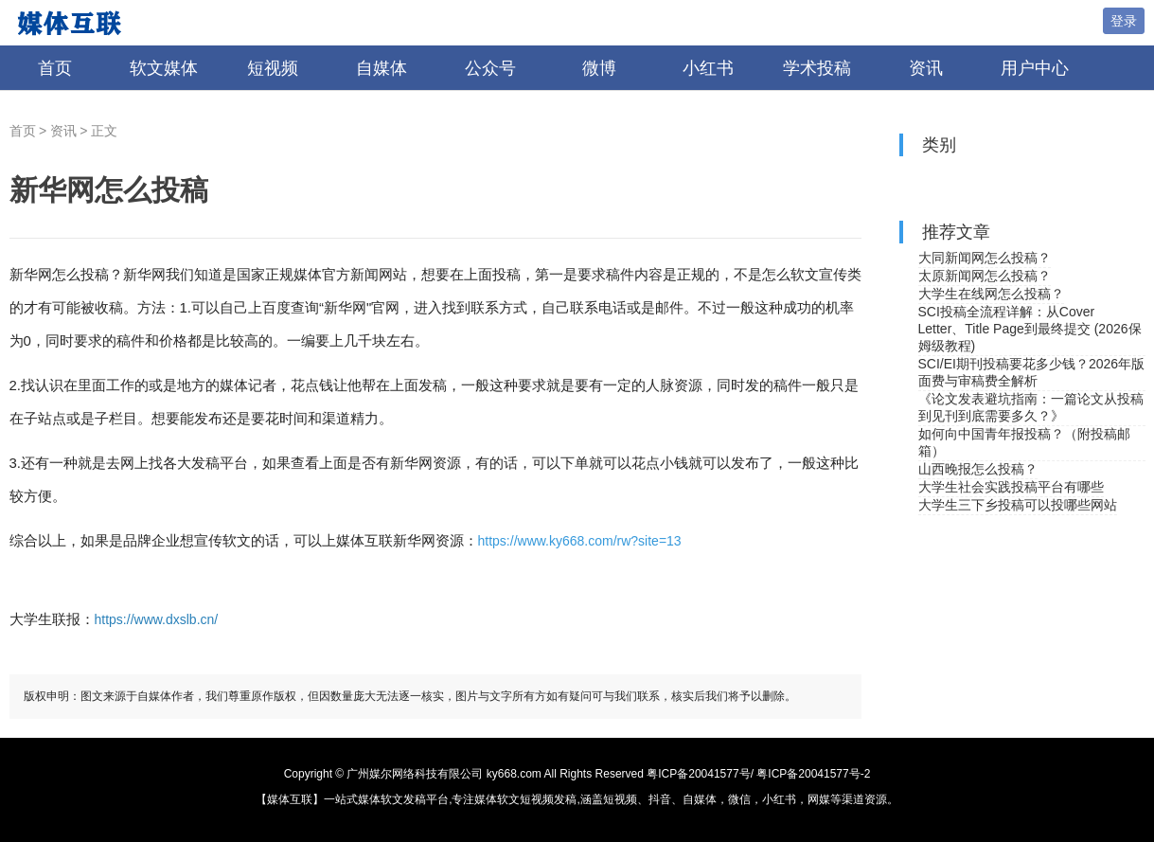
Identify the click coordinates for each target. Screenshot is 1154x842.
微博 (599, 68)
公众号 (490, 68)
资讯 (926, 68)
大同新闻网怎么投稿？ (984, 257)
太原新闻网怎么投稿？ (984, 275)
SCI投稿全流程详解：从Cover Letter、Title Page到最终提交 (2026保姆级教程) (1030, 328)
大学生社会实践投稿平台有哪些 (1011, 486)
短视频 (272, 68)
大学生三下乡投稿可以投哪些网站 (1017, 504)
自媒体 (381, 68)
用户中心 (1035, 68)
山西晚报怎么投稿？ (978, 468)
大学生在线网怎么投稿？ (991, 293)
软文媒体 (164, 68)
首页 (55, 68)
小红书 (708, 68)
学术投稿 (817, 68)
